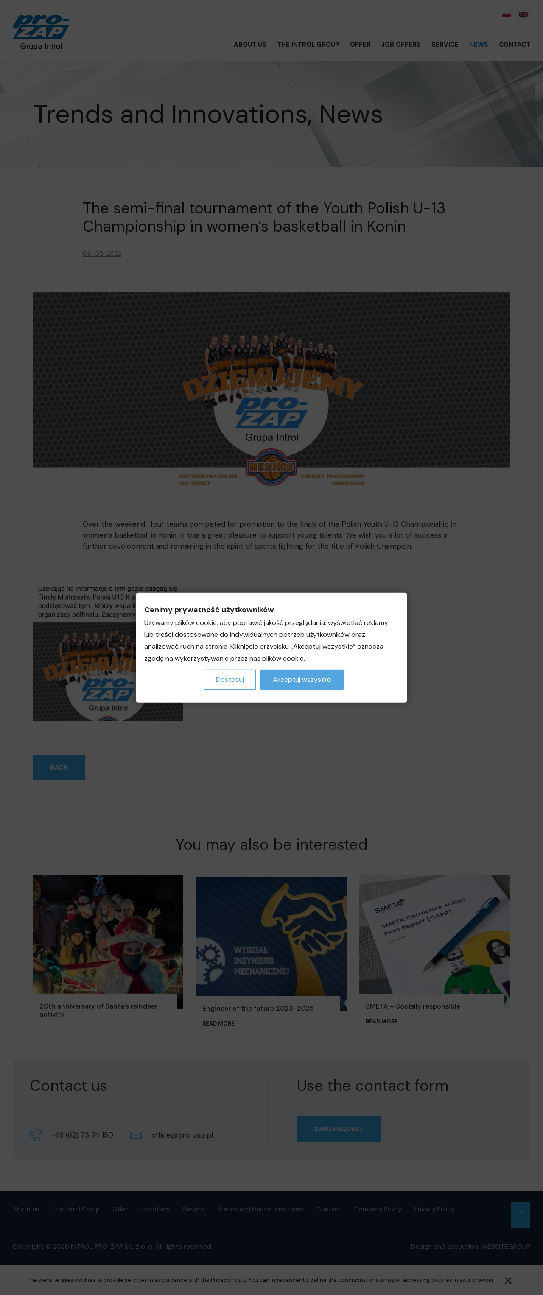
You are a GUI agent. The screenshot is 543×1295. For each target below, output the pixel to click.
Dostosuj (230, 679)
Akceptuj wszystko (302, 679)
